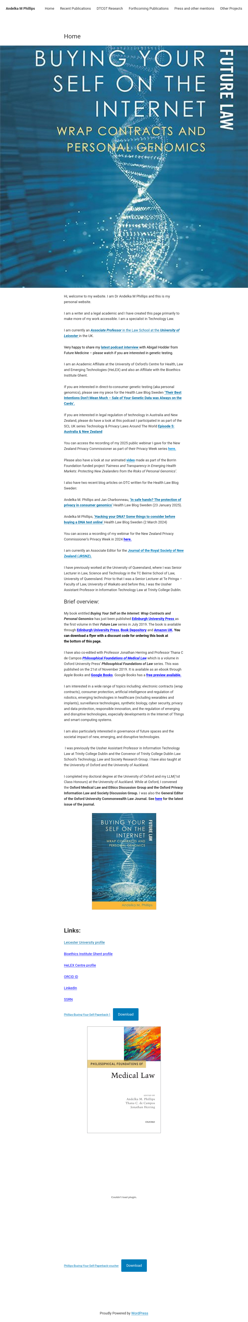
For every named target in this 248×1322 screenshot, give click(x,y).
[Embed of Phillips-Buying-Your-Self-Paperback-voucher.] (124, 1197)
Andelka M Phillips (20, 8)
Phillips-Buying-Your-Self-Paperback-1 (87, 1014)
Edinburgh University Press (98, 630)
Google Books (102, 675)
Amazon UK (163, 630)
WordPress (139, 1313)
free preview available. (163, 675)
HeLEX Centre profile (80, 965)
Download (125, 1014)
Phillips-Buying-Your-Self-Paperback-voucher (91, 1266)
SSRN (68, 999)
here (158, 799)
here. (128, 539)
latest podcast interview (120, 347)
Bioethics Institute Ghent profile (88, 954)
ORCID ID (71, 977)
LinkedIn (70, 988)
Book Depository (133, 630)
